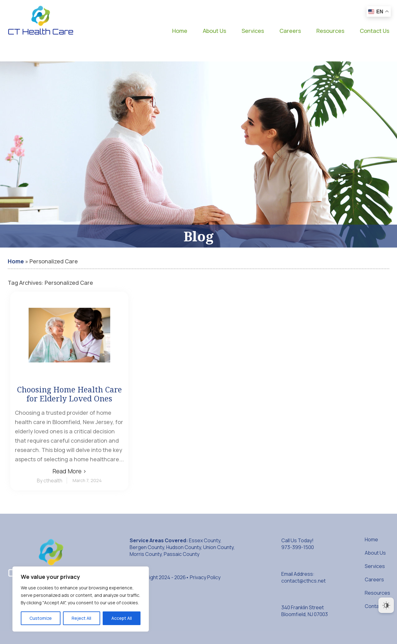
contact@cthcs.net (303, 580)
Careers (290, 30)
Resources (330, 30)
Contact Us (374, 30)
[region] (80, 599)
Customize (40, 618)
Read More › (69, 471)
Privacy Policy (205, 577)
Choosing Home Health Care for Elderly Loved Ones (69, 394)
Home (179, 30)
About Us (214, 30)
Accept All (121, 618)
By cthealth (49, 480)
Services (253, 30)
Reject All (81, 618)
